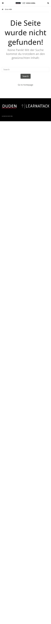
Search (25, 76)
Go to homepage (25, 84)
